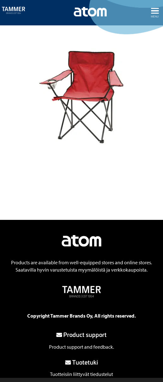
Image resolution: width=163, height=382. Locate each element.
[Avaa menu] (155, 12)
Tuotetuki (81, 362)
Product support (81, 334)
